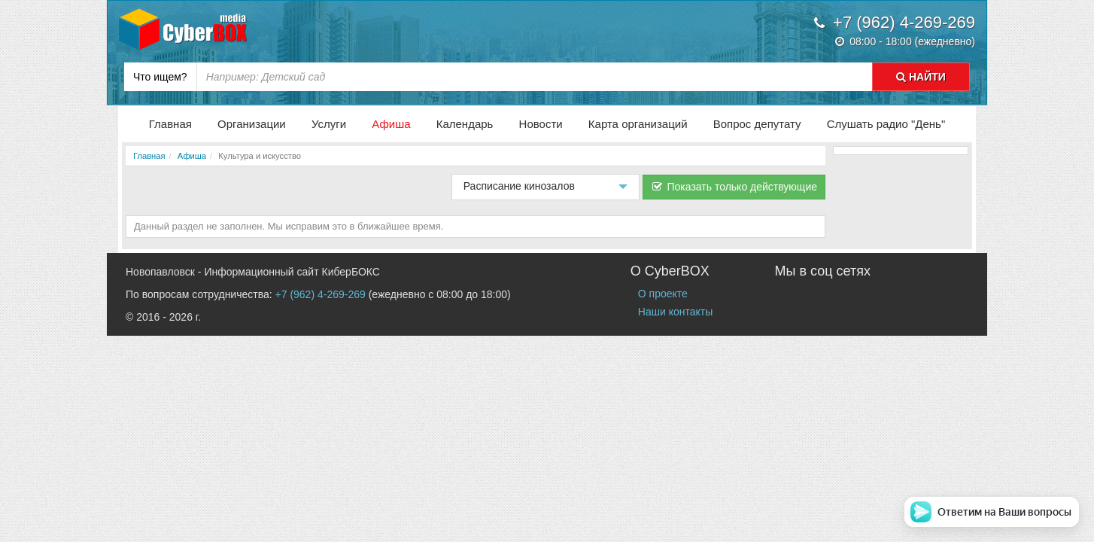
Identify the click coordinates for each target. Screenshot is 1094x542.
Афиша (391, 123)
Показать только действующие (734, 187)
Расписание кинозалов (542, 190)
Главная (170, 123)
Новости (541, 123)
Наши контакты (675, 312)
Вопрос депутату (757, 123)
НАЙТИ (921, 77)
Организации (251, 123)
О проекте (663, 294)
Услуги (328, 123)
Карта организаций (638, 123)
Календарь (465, 123)
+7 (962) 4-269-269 (320, 294)
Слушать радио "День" (886, 123)
